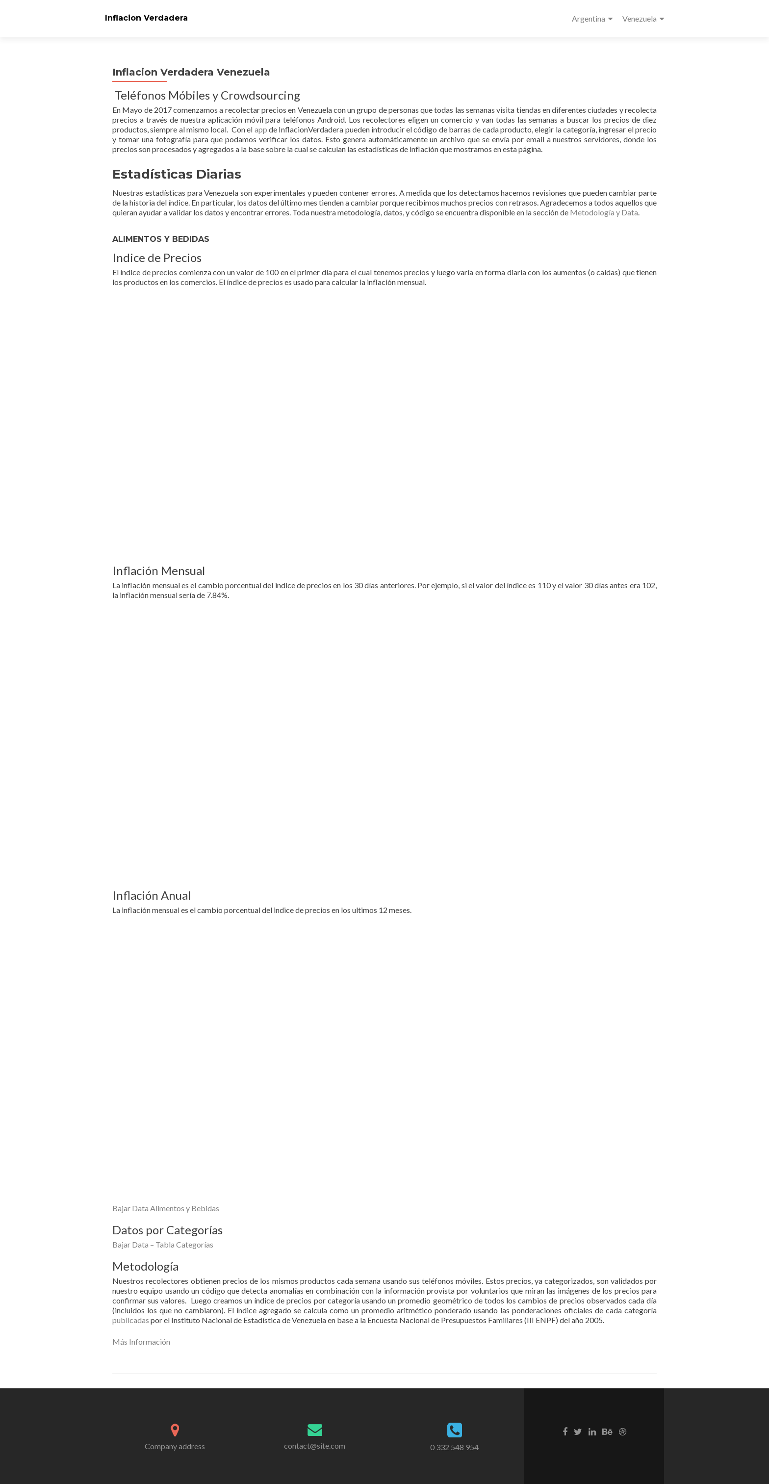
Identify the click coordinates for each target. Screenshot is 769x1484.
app (261, 129)
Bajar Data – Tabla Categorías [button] (162, 1244)
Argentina (588, 18)
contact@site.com (314, 1445)
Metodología (593, 212)
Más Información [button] (141, 1341)
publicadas (131, 1320)
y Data (627, 212)
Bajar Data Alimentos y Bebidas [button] (165, 1208)
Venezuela (639, 18)
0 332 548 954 (454, 1447)
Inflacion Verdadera (146, 18)
